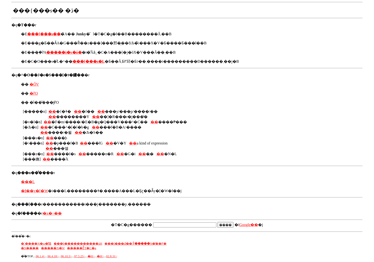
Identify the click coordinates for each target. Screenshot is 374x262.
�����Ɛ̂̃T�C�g (81, 248)
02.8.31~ (111, 256)
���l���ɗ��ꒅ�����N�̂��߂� (135, 243)
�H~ (91, 256)
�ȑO (34, 93)
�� (52, 111)
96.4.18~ (52, 256)
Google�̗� (248, 225)
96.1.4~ (40, 256)
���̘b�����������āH (78, 243)
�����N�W (53, 248)
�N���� (30, 248)
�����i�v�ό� (64, 52)
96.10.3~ (66, 256)
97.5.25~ (79, 256)
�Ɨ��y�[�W (34, 191)
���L (28, 182)
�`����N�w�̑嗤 (36, 243)
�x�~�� (52, 213)
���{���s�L (89, 61)
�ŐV (34, 84)
